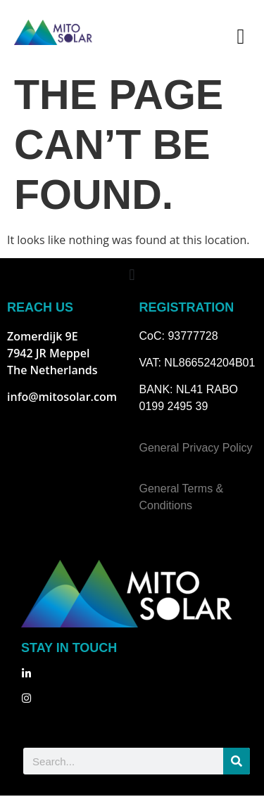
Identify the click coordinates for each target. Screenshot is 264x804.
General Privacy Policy (196, 455)
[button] (241, 36)
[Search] (236, 769)
